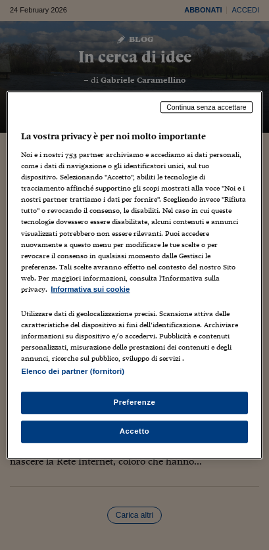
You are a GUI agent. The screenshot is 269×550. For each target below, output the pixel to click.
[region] (134, 275)
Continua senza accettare (206, 107)
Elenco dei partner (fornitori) (72, 371)
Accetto (135, 431)
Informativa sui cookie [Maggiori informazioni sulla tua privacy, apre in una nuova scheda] (90, 289)
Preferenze (135, 402)
